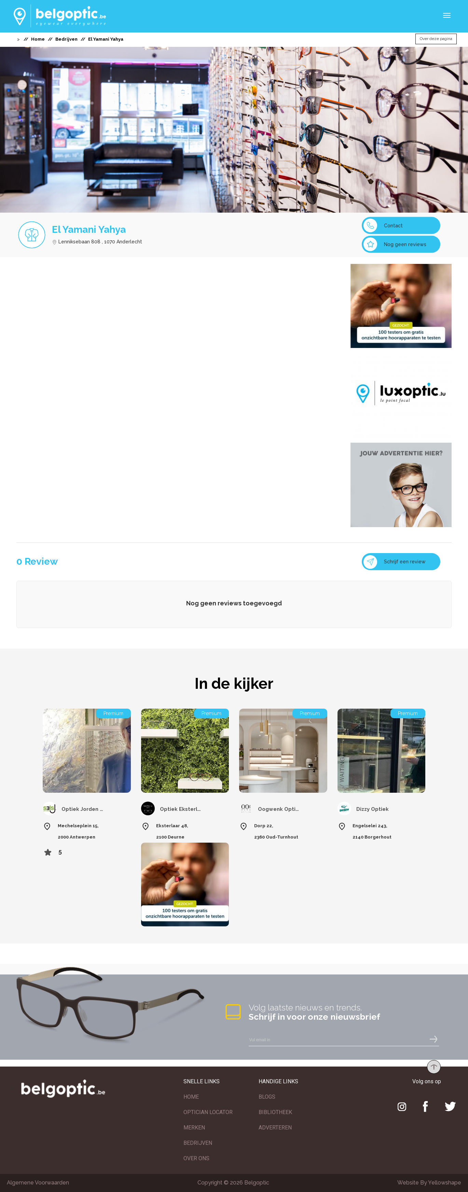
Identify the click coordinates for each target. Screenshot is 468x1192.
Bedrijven (66, 39)
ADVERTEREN (275, 1127)
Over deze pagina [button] (436, 39)
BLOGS (267, 1097)
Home (38, 39)
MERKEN (194, 1127)
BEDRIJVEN (197, 1143)
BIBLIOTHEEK (275, 1112)
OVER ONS (196, 1158)
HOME (191, 1097)
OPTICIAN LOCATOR (208, 1112)
